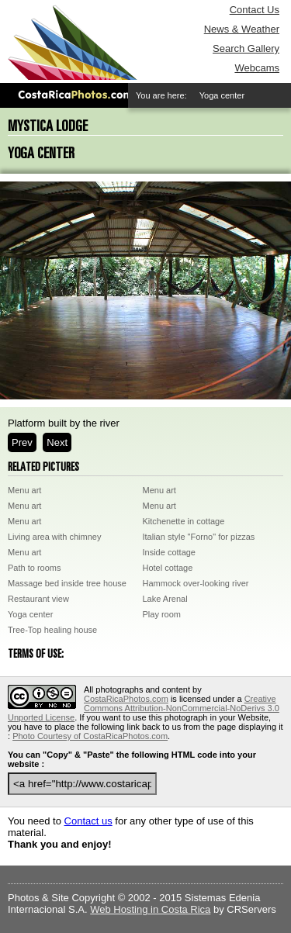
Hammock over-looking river (196, 583)
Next (57, 442)
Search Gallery (246, 48)
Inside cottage (169, 552)
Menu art (24, 490)
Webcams (256, 68)
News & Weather (241, 29)
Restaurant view (38, 598)
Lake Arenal (165, 598)
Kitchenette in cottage (184, 521)
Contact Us (254, 10)
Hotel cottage (168, 567)
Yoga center (30, 614)
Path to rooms (34, 567)
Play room (162, 614)
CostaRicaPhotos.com (126, 698)
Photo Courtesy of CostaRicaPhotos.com (90, 736)
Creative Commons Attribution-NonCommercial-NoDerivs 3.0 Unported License (143, 708)
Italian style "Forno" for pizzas (199, 536)
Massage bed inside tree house (67, 583)
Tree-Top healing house (52, 629)
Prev (22, 442)
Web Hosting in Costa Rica (150, 909)
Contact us (88, 821)
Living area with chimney (54, 536)
